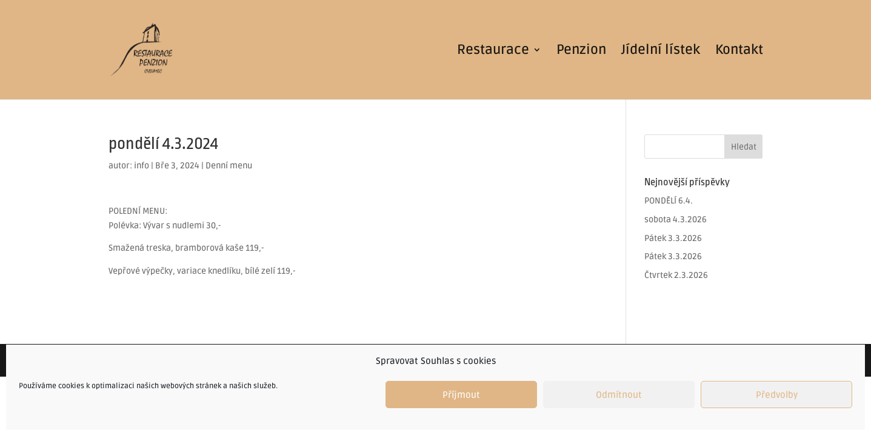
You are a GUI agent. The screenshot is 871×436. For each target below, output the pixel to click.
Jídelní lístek (660, 51)
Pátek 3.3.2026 (673, 238)
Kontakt (739, 51)
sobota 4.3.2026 (675, 219)
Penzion (581, 51)
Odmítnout (619, 394)
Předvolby (777, 394)
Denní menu (228, 165)
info (141, 165)
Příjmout (461, 394)
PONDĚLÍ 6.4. (668, 201)
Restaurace (493, 51)
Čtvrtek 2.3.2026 (676, 275)
